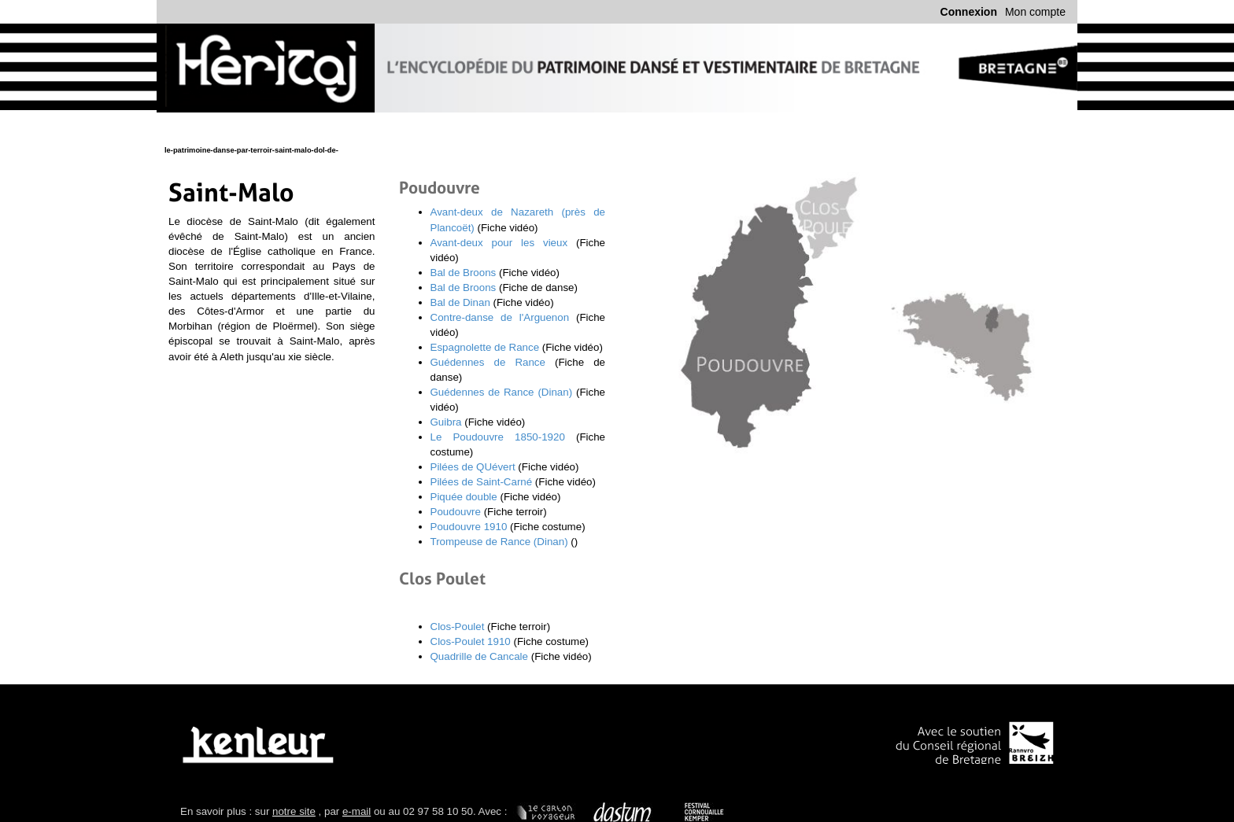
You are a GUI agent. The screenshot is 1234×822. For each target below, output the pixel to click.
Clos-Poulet (457, 626)
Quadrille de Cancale (479, 656)
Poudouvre (455, 512)
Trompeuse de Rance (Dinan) (499, 541)
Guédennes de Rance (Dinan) (501, 392)
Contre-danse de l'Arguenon (500, 317)
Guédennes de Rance (487, 362)
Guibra (447, 422)
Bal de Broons (463, 272)
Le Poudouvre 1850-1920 (497, 437)
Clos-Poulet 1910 (470, 641)
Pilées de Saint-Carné (481, 482)
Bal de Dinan (460, 302)
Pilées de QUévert (472, 467)
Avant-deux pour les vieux (499, 243)
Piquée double (463, 497)
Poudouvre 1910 (469, 527)
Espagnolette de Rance (485, 347)
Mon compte (1035, 12)
